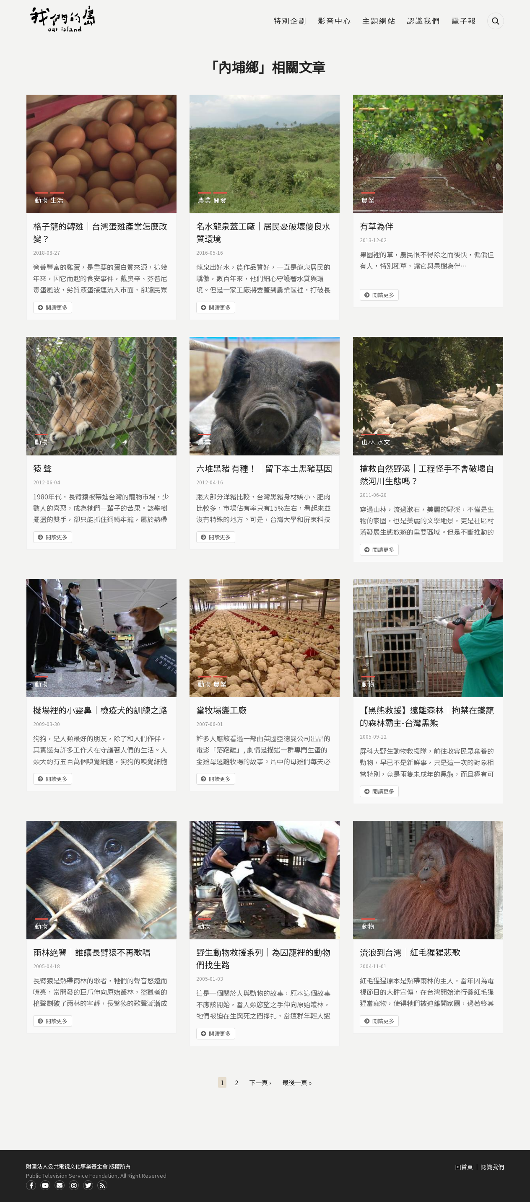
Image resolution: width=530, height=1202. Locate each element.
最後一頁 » (297, 1082)
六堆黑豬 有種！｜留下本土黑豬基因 (264, 468)
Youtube (45, 1185)
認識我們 (423, 21)
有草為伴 (376, 226)
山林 (368, 441)
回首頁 (464, 1167)
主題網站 (379, 21)
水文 (383, 441)
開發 (220, 200)
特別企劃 (290, 21)
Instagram (74, 1185)
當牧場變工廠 (221, 710)
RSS (102, 1185)
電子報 (463, 21)
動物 (41, 200)
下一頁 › (260, 1082)
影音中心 (334, 21)
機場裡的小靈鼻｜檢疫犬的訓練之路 (100, 710)
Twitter (88, 1185)
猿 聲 (42, 468)
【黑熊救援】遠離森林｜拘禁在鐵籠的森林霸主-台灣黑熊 (427, 716)
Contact (60, 1185)
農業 (204, 200)
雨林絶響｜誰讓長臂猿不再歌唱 (92, 952)
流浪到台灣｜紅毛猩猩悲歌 (410, 952)
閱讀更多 (57, 307)
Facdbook (31, 1185)
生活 (57, 200)
